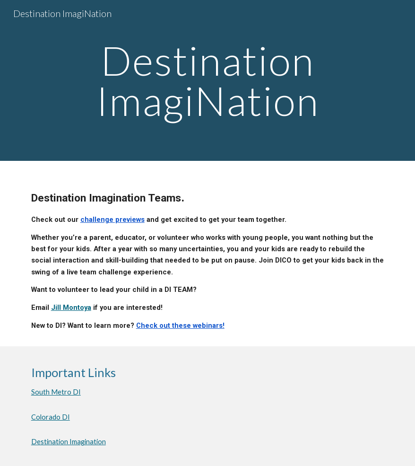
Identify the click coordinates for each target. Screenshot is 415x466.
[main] (207, 80)
